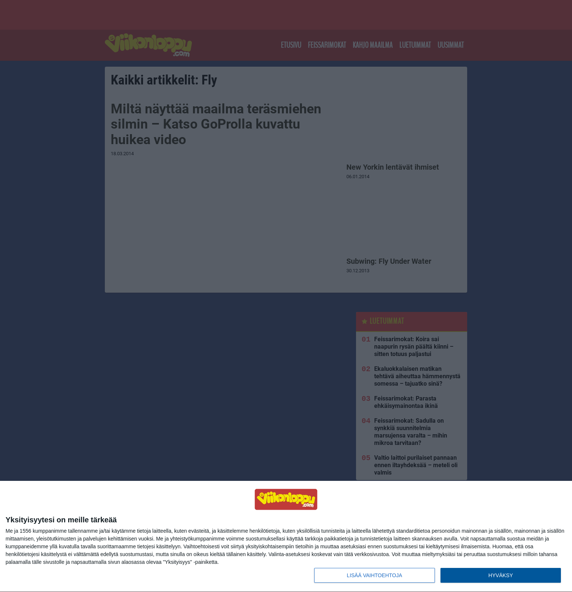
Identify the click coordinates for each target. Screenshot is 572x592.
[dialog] (286, 536)
